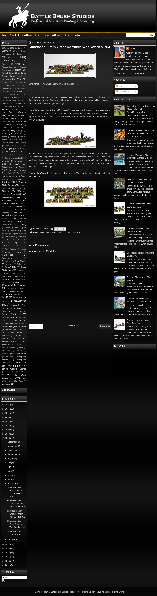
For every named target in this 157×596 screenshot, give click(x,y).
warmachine (11, 372)
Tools (21, 348)
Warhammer (19, 362)
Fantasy (6, 182)
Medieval (11, 246)
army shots (18, 91)
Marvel (20, 243)
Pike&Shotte (6, 273)
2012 (7, 565)
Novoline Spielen (88, 592)
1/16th (12, 48)
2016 (7, 548)
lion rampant (10, 237)
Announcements (19, 88)
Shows (14, 305)
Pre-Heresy (6, 279)
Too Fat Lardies (8, 348)
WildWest (22, 372)
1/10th (4, 48)
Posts (119, 86)
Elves (9, 173)
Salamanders (18, 294)
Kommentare (123, 91)
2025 (7, 409)
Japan (7, 228)
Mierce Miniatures (11, 249)
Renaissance (14, 282)
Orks (14, 267)
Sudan (21, 323)
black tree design (11, 106)
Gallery (67, 34)
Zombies (6, 384)
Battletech (6, 103)
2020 (7, 429)
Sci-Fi (5, 297)
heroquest (18, 212)
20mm (8, 54)
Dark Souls (10, 152)
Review (6, 285)
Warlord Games (18, 369)
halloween (18, 206)
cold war (18, 134)
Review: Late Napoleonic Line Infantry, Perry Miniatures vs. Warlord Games (140, 133)
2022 (7, 421)
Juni (10, 467)
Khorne (16, 228)
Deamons (8, 158)
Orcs (7, 267)
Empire (19, 173)
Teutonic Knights (9, 338)
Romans (11, 288)
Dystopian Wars (12, 170)
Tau (3, 332)
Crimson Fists (20, 143)
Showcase (75, 232)
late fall (23, 234)
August (11, 458)
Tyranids (5, 354)
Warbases (9, 357)
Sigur (132, 48)
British (23, 115)
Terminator (6, 336)
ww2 (17, 377)
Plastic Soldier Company (12, 276)
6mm (42, 232)
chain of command (13, 124)
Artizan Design (8, 94)
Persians (20, 270)
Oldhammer (21, 264)
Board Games (17, 112)
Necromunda (7, 258)
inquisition (5, 225)
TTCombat (6, 351)
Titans (18, 344)
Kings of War (14, 231)
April (10, 475)
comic (13, 137)
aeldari (18, 70)
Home (4, 34)
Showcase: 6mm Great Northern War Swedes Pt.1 (16, 524)
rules (21, 291)
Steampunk (16, 320)
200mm (23, 51)
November (12, 446)
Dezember (12, 442)
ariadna (7, 91)
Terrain (18, 335)
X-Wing (20, 381)
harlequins (6, 209)
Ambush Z (17, 76)
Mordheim (19, 252)
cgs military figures (19, 121)
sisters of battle (14, 308)
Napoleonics (7, 255)
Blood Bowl (20, 109)
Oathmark (9, 264)
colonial (5, 137)
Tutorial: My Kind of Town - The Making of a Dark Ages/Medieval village (141, 109)
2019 (7, 434)
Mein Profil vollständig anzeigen (131, 73)
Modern (8, 252)
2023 (7, 417)
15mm (5, 51)
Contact (77, 34)
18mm (15, 51)
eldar (24, 170)
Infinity (18, 221)
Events (19, 179)
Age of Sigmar (8, 73)
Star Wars (7, 317)
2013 (7, 561)
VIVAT (23, 354)
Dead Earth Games (19, 155)
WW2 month (7, 381)
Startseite (71, 325)
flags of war (17, 188)
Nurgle (23, 261)
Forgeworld (16, 194)
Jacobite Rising (19, 225)
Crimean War (7, 143)
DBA (21, 152)
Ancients (10, 85)
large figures (13, 234)
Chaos (5, 127)
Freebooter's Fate (11, 197)
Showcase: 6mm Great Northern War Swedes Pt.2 (16, 514)
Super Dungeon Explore (14, 326)
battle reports (18, 100)
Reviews (21, 285)
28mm (6, 57)
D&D (7, 146)
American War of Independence (14, 82)
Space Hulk (18, 311)
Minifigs (23, 249)
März (10, 479)
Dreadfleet (6, 164)
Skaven (5, 311)
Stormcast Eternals (9, 323)
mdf (3, 246)
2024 (7, 413)
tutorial (19, 351)
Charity (19, 131)
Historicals (66, 232)
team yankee (16, 332)
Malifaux (19, 240)
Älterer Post (105, 326)
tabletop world (11, 329)
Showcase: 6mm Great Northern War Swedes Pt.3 (16, 503)
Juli (9, 462)
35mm (19, 61)
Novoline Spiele (103, 592)
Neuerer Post (36, 326)
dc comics (5, 155)
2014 (7, 557)
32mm (5, 60)
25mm (19, 54)
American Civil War (11, 79)
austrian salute (20, 97)
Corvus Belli (17, 140)
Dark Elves (22, 149)
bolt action (12, 115)
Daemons (18, 146)
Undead (14, 354)
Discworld (18, 161)
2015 (7, 553)
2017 (7, 544)
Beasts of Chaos (20, 103)
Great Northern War (53, 232)
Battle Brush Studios (59, 592)
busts (8, 118)
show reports (21, 297)
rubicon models (8, 291)
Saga (4, 294)
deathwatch (19, 158)
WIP (8, 374)
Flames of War (9, 191)
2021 (7, 425)
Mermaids (22, 246)
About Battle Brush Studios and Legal (25, 34)
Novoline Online (117, 592)
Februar (11, 483)
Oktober (11, 450)
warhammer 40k (17, 365)
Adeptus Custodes (9, 67)
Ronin (21, 288)
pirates (19, 273)
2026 (7, 404)
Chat (4, 133)
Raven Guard (20, 279)
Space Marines (11, 314)
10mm (20, 48)
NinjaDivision (8, 261)
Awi (6, 100)
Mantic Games (8, 243)
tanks (22, 329)
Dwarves (22, 167)
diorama (5, 161)
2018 (7, 438)
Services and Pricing (52, 34)
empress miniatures (9, 176)
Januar (11, 539)
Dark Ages (7, 149)
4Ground (5, 64)
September (13, 454)
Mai (9, 471)
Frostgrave (6, 200)
